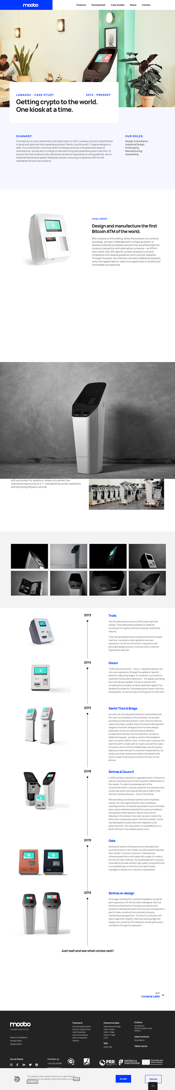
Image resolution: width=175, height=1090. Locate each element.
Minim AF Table (109, 1035)
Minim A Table (109, 1029)
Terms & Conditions (18, 1037)
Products (81, 4)
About (133, 4)
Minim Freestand (79, 1032)
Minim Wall (108, 1047)
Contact (146, 4)
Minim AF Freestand (80, 1035)
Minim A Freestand (79, 1037)
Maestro (75, 1040)
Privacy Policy (16, 1040)
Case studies (118, 4)
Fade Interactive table (112, 1026)
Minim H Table (109, 1032)
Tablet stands (140, 1046)
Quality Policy (16, 1044)
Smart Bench (139, 1026)
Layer (106, 1037)
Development (99, 4)
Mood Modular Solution (81, 1026)
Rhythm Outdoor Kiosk (81, 1029)
